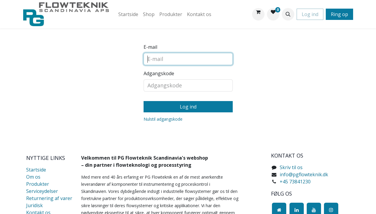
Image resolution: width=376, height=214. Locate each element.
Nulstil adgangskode (163, 119)
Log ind (310, 14)
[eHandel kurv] (258, 14)
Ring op (339, 14)
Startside (36, 169)
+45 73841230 (295, 181)
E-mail (150, 47)
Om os (33, 177)
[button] (288, 14)
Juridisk (34, 205)
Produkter (37, 184)
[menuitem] (128, 14)
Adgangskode (159, 73)
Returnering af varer (49, 198)
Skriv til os (291, 167)
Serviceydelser (42, 191)
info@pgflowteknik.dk (304, 174)
